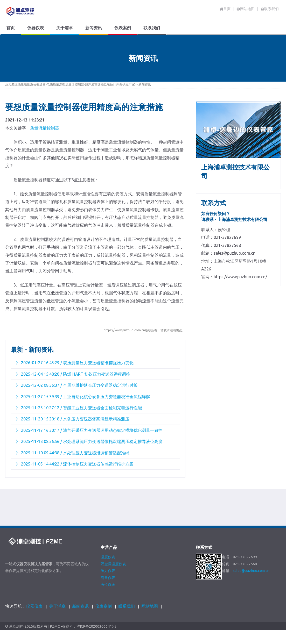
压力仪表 (108, 571)
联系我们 (126, 606)
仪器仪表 (34, 606)
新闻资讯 (144, 84)
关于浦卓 (57, 606)
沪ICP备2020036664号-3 (96, 626)
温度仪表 (108, 557)
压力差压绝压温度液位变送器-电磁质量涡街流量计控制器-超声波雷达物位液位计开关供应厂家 (70, 84)
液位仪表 (108, 584)
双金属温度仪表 (113, 564)
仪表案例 (103, 606)
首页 (225, 9)
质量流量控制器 (44, 128)
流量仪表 (108, 578)
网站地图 (149, 606)
